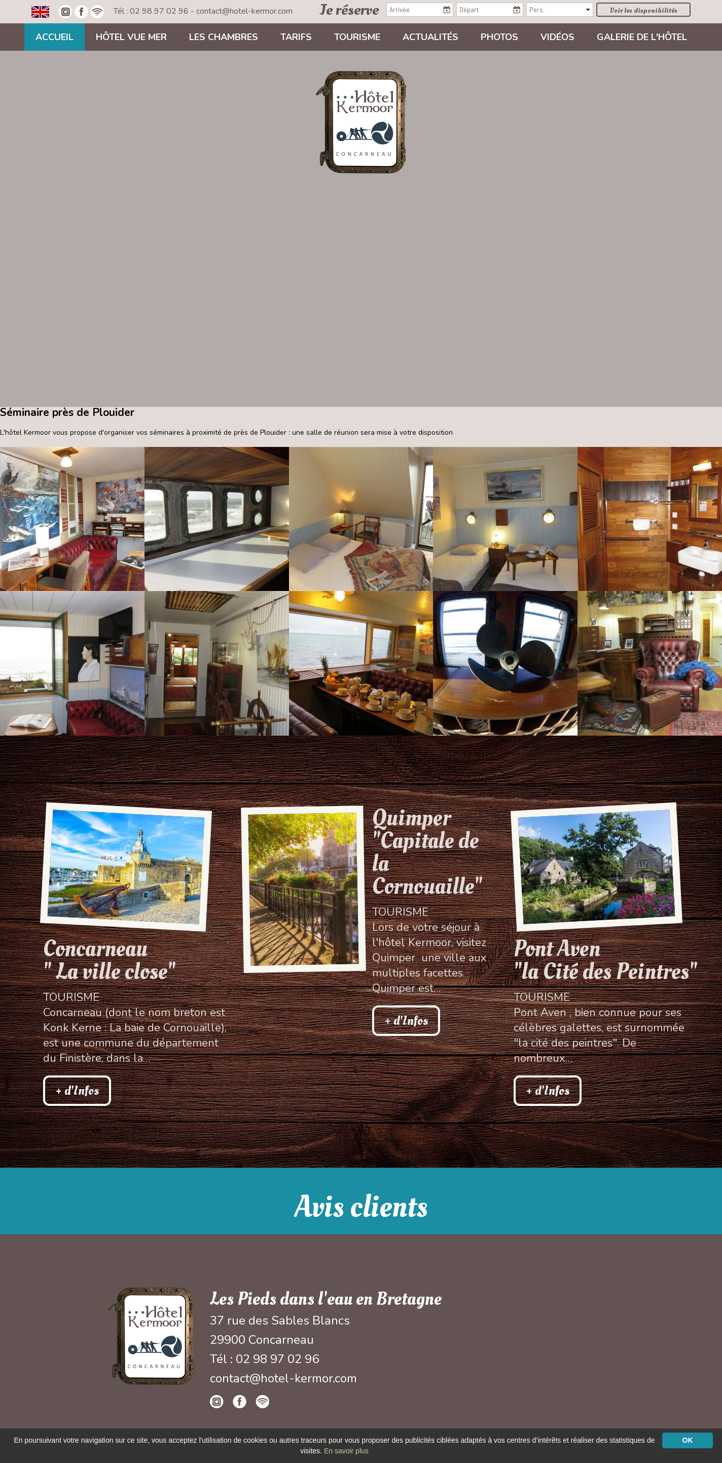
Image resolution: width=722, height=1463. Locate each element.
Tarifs (296, 37)
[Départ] (489, 10)
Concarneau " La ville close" (109, 960)
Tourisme (357, 37)
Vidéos (557, 37)
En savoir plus (346, 1451)
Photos (499, 37)
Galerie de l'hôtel (642, 37)
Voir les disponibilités (643, 10)
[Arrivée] (419, 10)
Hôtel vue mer (131, 37)
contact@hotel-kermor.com (244, 11)
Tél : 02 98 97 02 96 (152, 11)
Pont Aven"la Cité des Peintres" (605, 960)
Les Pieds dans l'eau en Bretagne (326, 1299)
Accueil (54, 37)
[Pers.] (559, 10)
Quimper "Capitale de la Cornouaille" (427, 852)
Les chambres (223, 37)
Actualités (430, 37)
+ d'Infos (77, 1090)
